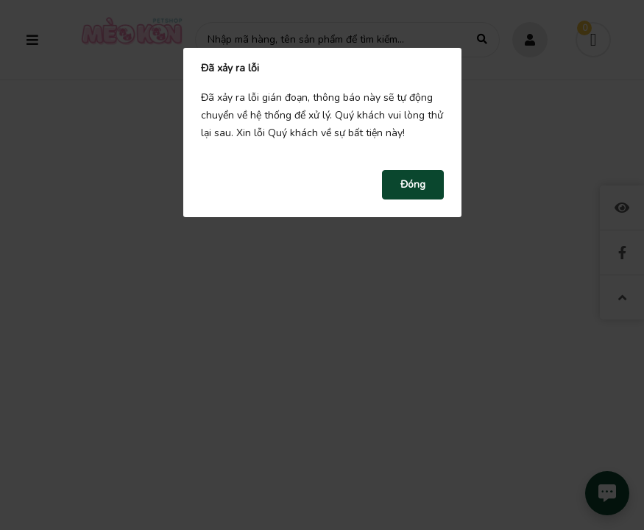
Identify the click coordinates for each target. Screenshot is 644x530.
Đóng (412, 184)
